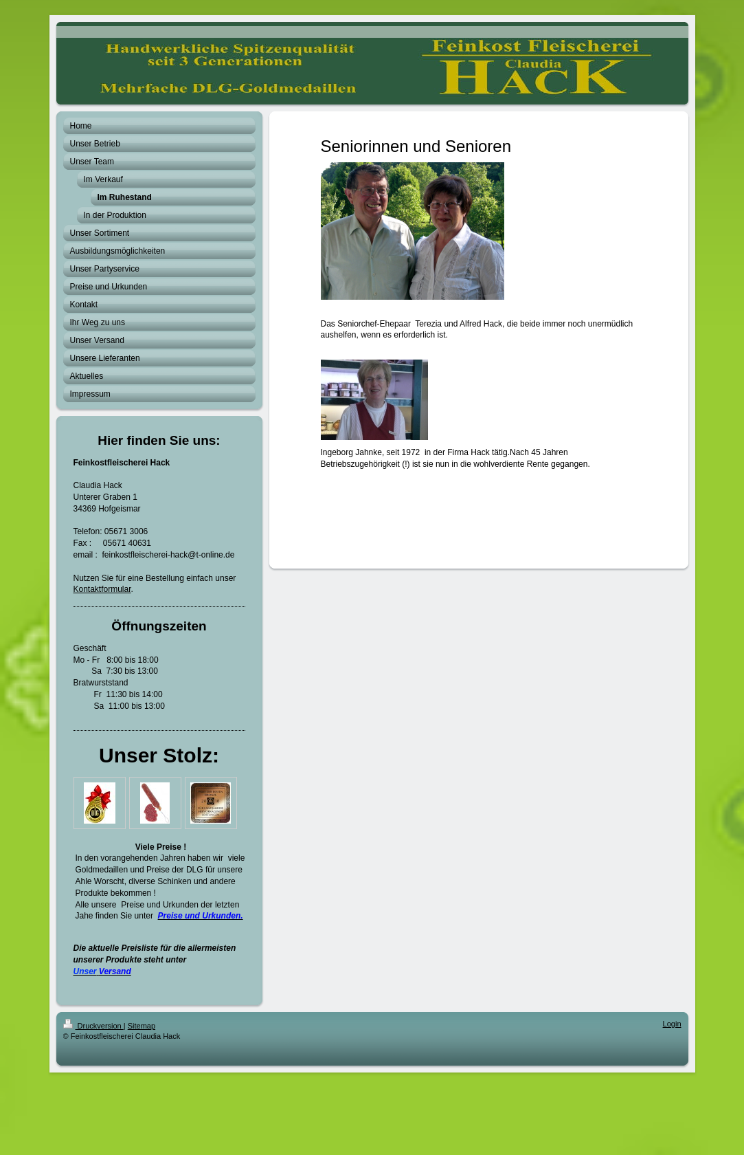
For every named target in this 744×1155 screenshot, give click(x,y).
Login (672, 1024)
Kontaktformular (102, 589)
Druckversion (93, 1026)
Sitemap (141, 1026)
